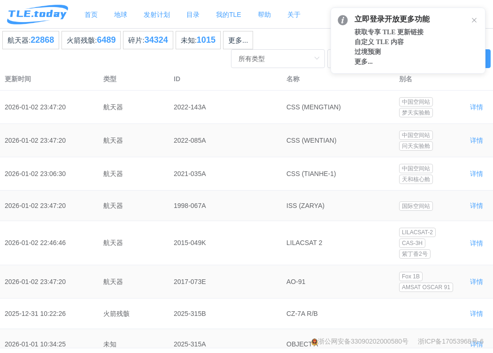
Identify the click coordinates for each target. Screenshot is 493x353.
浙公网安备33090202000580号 (363, 341)
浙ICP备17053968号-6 (451, 341)
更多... (238, 40)
